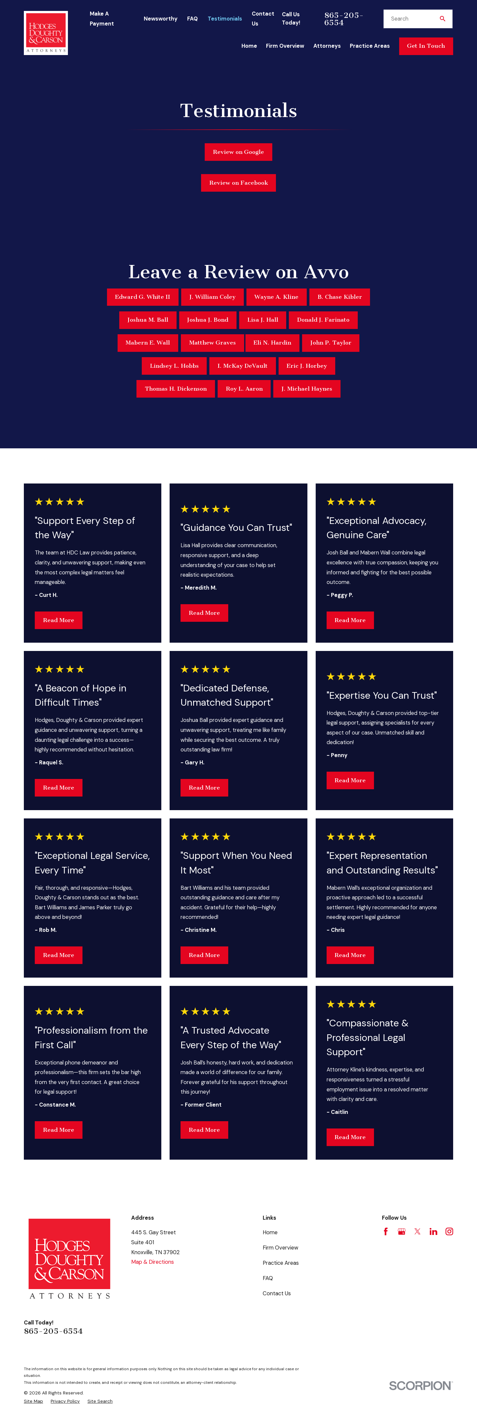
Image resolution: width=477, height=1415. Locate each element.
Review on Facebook (238, 182)
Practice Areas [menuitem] (370, 45)
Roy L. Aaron (244, 388)
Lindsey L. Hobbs (174, 365)
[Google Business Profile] (401, 1231)
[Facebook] (386, 1231)
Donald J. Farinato (323, 319)
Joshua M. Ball (148, 319)
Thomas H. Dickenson (176, 388)
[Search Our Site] (442, 18)
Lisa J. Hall (262, 319)
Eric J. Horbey (307, 365)
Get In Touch (426, 45)
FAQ (192, 18)
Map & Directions (152, 1261)
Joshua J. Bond (207, 319)
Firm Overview (280, 1247)
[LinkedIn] (433, 1231)
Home (270, 1232)
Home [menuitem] (249, 45)
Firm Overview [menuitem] (285, 45)
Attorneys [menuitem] (327, 45)
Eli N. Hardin (272, 342)
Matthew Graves (212, 342)
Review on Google (238, 152)
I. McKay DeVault (243, 365)
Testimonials (225, 18)
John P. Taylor (330, 342)
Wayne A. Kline (276, 296)
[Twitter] (417, 1231)
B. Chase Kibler (340, 296)
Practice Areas (281, 1262)
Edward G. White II (142, 296)
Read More (58, 620)
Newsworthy (161, 18)
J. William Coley (212, 296)
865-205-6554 (344, 19)
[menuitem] (33, 1401)
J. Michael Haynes (307, 388)
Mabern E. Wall (148, 342)
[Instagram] (449, 1231)
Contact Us (277, 1293)
